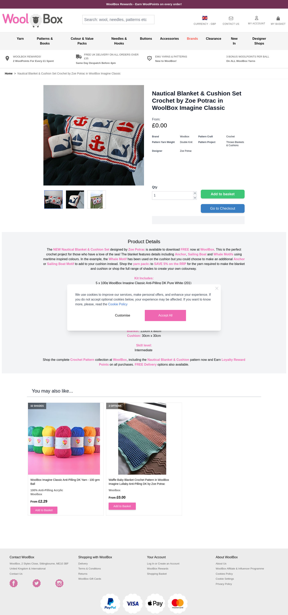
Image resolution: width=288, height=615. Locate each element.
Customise (122, 315)
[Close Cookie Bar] (216, 288)
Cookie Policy (118, 304)
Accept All (165, 315)
